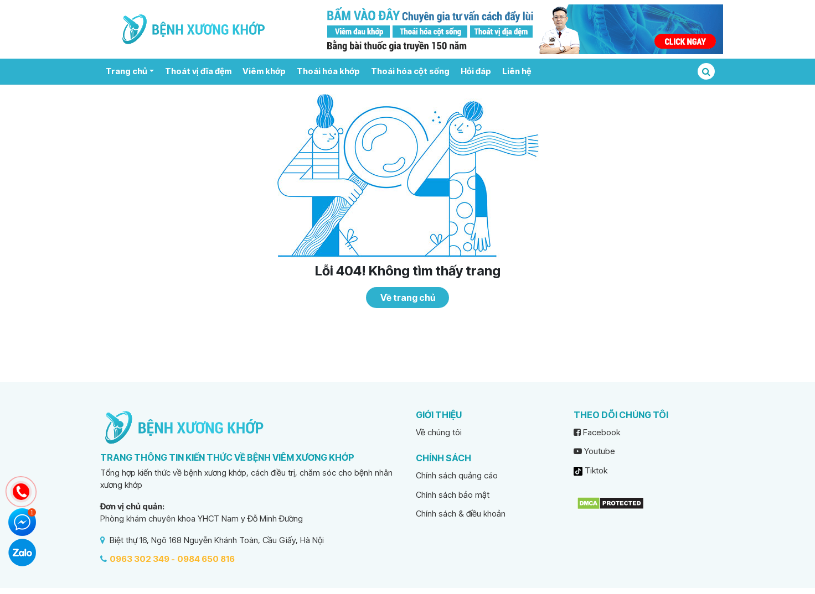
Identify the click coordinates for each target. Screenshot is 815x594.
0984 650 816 (206, 559)
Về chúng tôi (439, 432)
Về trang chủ (407, 297)
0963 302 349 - (142, 559)
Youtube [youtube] (594, 451)
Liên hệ (516, 71)
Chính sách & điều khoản (460, 513)
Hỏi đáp (476, 71)
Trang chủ (126, 71)
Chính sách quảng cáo (457, 475)
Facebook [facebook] (597, 432)
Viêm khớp (264, 71)
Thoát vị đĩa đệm (198, 71)
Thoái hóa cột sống (410, 71)
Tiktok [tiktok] (590, 470)
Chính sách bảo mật (452, 494)
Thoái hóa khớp (328, 71)
